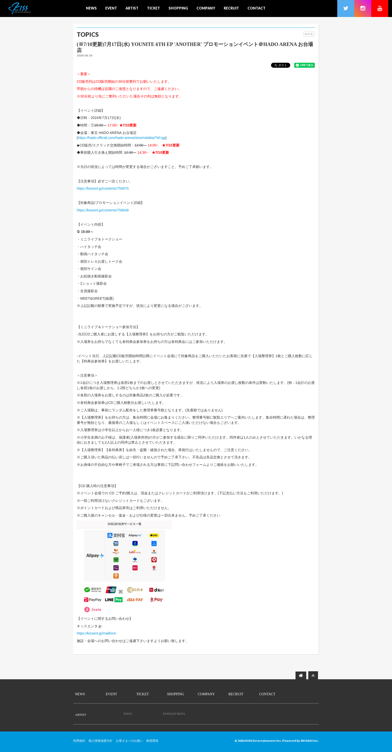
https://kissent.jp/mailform (96, 633)
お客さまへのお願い (129, 741)
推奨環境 (152, 741)
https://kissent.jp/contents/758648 (103, 210)
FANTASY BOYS (174, 714)
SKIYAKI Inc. (309, 741)
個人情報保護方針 (100, 741)
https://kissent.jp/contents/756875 (103, 188)
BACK (309, 34)
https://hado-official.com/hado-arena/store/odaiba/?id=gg (122, 138)
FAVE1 (128, 714)
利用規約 (79, 741)
